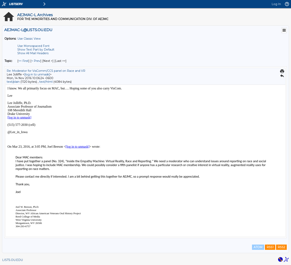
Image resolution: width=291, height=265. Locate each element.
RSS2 (281, 247)
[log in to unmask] (37, 74)
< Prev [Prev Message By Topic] (35, 61)
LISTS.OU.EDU (12, 260)
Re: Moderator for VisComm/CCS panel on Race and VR (46, 71)
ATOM (258, 247)
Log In (276, 4)
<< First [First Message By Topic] (23, 61)
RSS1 (270, 247)
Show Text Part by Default (35, 49)
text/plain (13, 82)
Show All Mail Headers (32, 53)
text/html (46, 82)
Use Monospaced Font (33, 46)
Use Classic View (29, 38)
